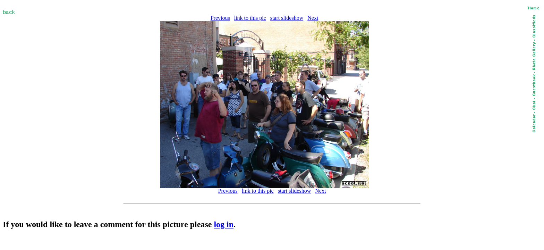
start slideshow (287, 18)
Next (312, 18)
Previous (220, 18)
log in (223, 224)
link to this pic (250, 18)
